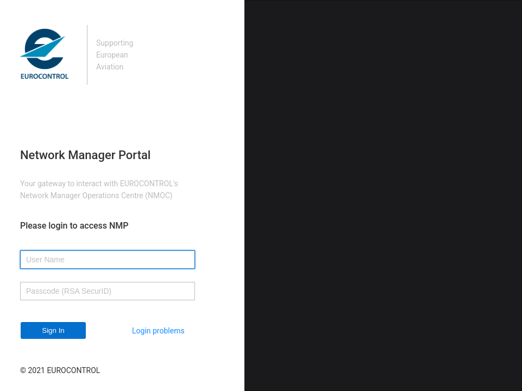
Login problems (158, 330)
